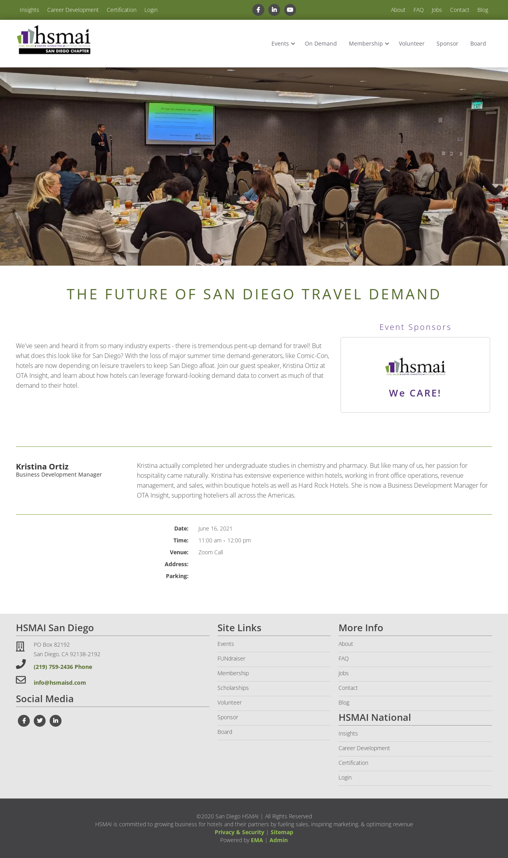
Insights (29, 9)
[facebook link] (258, 10)
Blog (482, 9)
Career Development (73, 9)
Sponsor (447, 43)
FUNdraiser (231, 658)
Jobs (437, 9)
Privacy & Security (239, 832)
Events (280, 43)
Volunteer (412, 43)
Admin (278, 840)
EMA (257, 840)
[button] (282, 43)
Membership (366, 43)
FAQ (419, 9)
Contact (460, 9)
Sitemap (282, 832)
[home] (53, 40)
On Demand (321, 43)
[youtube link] (290, 10)
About (398, 9)
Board (478, 43)
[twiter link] (39, 721)
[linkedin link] (274, 10)
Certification (122, 9)
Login (151, 9)
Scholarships (233, 687)
